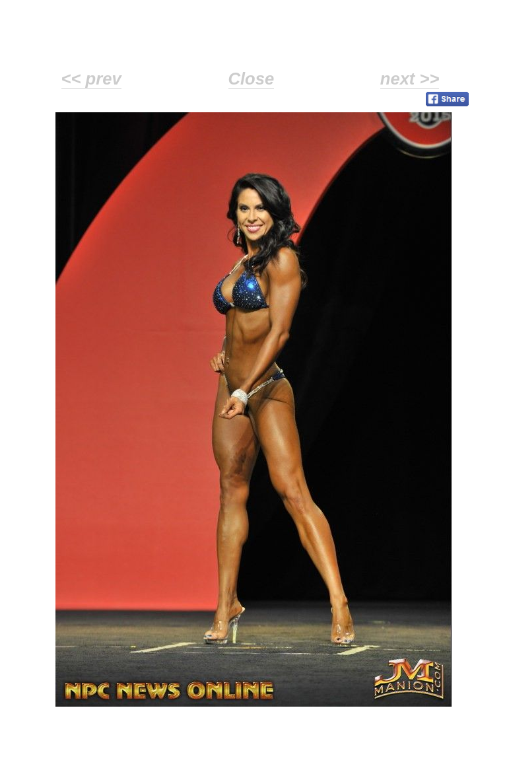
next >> (410, 78)
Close (251, 78)
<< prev (91, 78)
